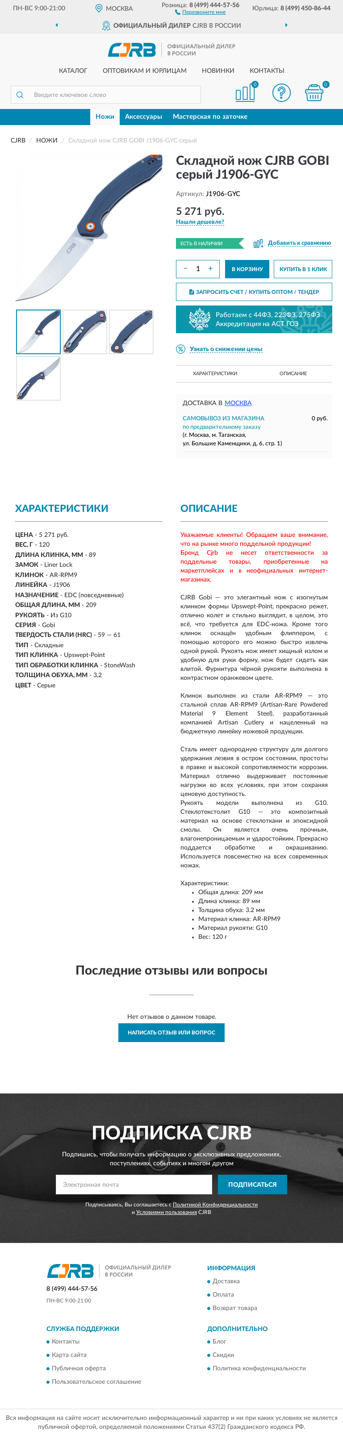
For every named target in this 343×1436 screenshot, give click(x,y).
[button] (200, 11)
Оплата (223, 1295)
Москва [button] (238, 403)
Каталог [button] (73, 71)
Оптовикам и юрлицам (145, 71)
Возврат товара (235, 1308)
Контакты (267, 71)
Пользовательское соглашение (96, 1382)
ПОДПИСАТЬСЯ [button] (252, 1185)
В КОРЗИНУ (247, 269)
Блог (219, 1342)
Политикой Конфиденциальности (215, 1204)
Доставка (226, 1281)
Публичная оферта (79, 1369)
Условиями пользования (166, 1212)
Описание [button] (293, 373)
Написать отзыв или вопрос (171, 1032)
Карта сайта (69, 1355)
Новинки (218, 71)
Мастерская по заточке (210, 116)
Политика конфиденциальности (259, 1369)
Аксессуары (143, 116)
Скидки (223, 1355)
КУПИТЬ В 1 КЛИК (303, 269)
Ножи (105, 116)
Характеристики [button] (215, 373)
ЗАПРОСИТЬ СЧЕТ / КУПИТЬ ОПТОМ (254, 292)
